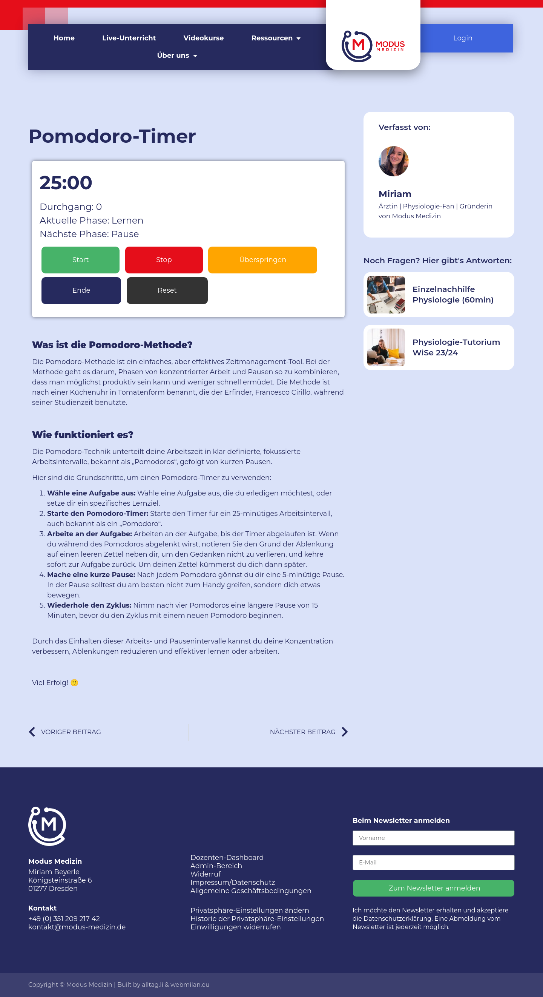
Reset (167, 290)
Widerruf (205, 874)
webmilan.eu (190, 984)
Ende (81, 290)
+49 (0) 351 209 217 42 (64, 919)
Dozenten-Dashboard (227, 857)
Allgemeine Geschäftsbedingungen (250, 891)
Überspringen (262, 260)
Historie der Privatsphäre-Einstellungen (257, 919)
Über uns (177, 55)
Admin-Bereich (216, 866)
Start (80, 260)
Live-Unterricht (129, 38)
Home (64, 38)
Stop (164, 260)
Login (462, 38)
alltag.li (152, 984)
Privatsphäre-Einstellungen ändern (249, 910)
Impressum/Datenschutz (232, 882)
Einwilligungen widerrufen (235, 927)
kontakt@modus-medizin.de (77, 927)
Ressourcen (276, 38)
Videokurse (204, 38)
